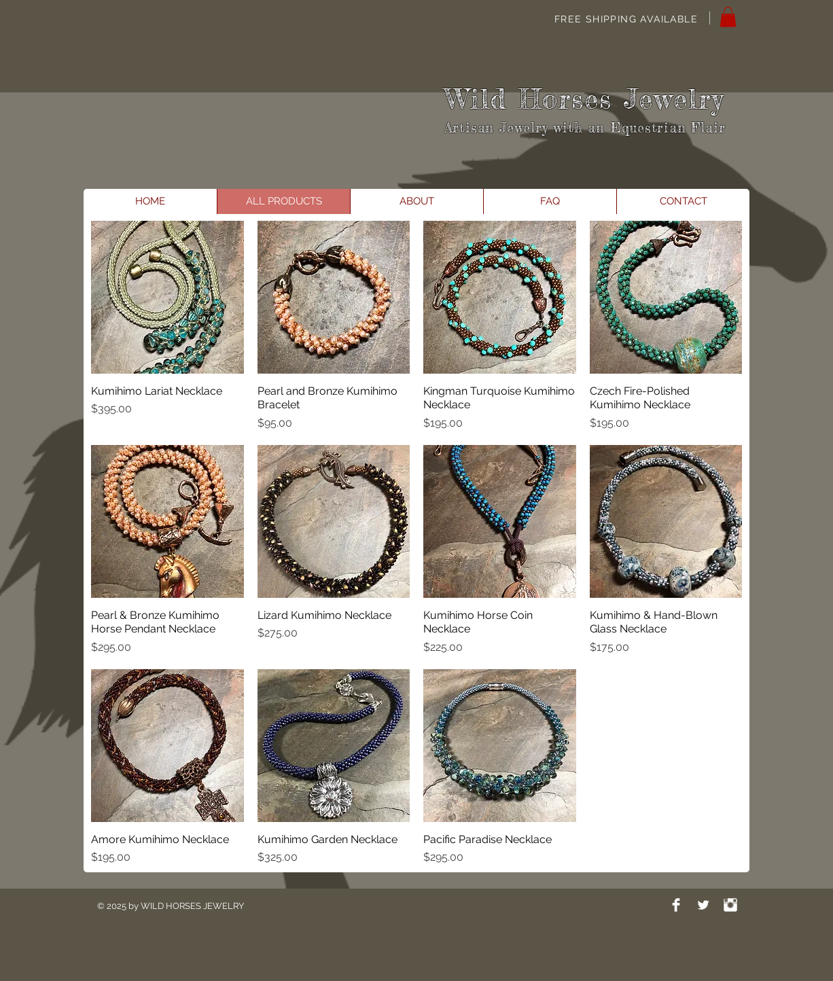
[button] (728, 17)
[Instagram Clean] (730, 905)
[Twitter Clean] (703, 905)
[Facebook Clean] (676, 905)
